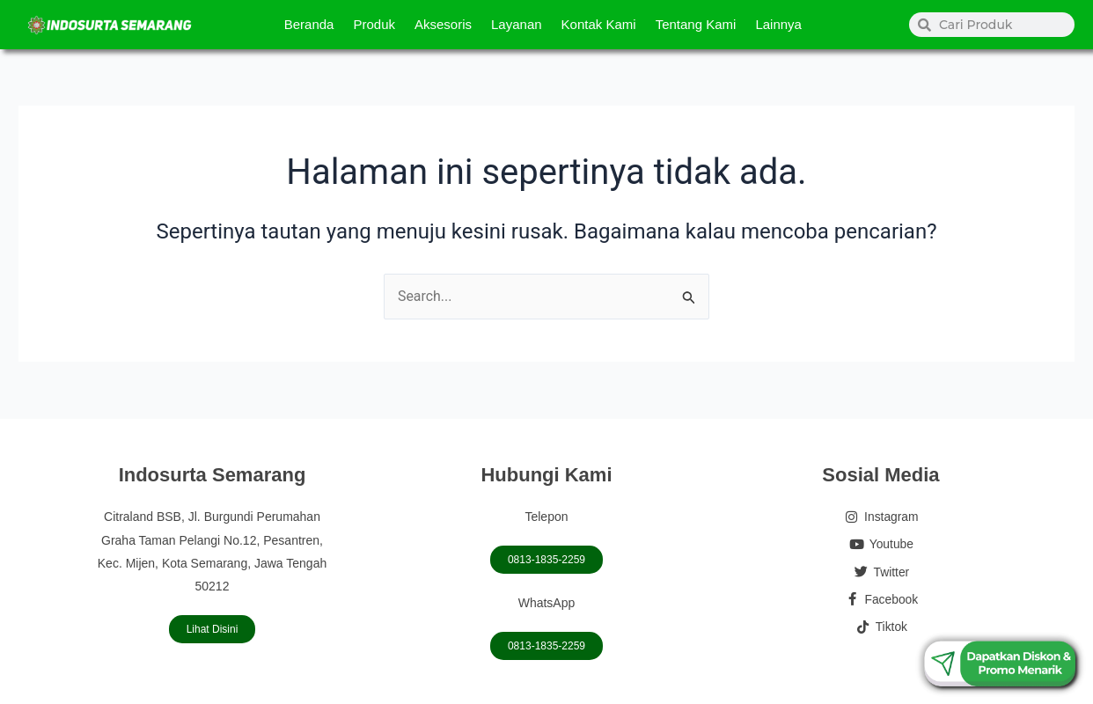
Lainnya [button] (778, 24)
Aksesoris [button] (443, 24)
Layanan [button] (516, 24)
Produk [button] (374, 24)
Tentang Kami (696, 24)
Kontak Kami (598, 24)
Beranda (309, 24)
